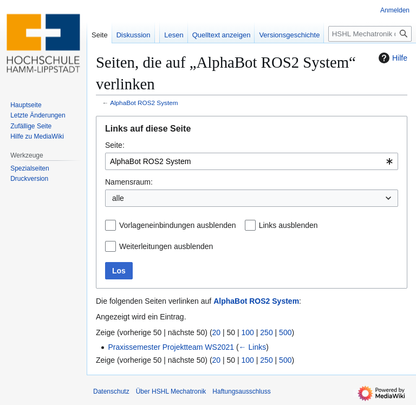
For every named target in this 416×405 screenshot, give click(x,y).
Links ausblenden (288, 225)
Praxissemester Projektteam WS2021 (171, 347)
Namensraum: (129, 182)
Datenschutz (111, 391)
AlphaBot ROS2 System (144, 102)
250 (266, 332)
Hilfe (391, 58)
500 (285, 332)
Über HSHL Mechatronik (171, 391)
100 (248, 332)
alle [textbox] (118, 198)
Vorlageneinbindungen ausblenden (177, 225)
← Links (252, 347)
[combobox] (251, 161)
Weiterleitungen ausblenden (166, 246)
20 (216, 332)
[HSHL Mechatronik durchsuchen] (370, 34)
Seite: (115, 145)
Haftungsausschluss (241, 391)
